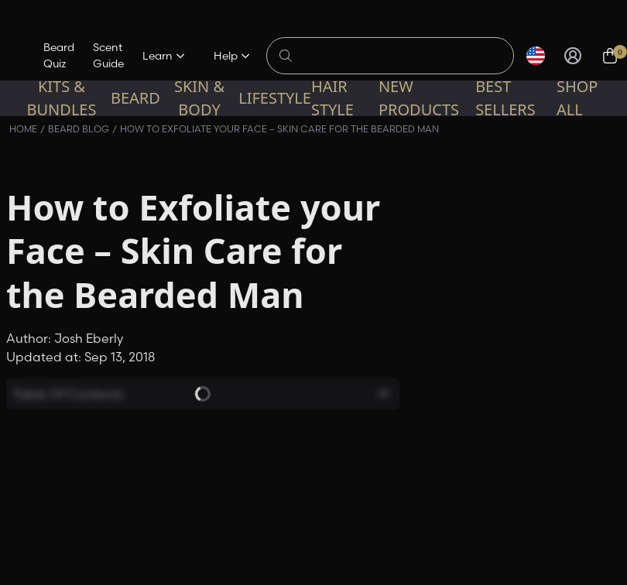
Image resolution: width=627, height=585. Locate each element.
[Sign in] (572, 55)
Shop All (577, 98)
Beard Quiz (58, 55)
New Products (419, 98)
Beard (135, 97)
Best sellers (505, 98)
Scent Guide (108, 55)
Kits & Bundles (61, 98)
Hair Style (332, 98)
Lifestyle (274, 97)
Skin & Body (199, 98)
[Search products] (399, 55)
